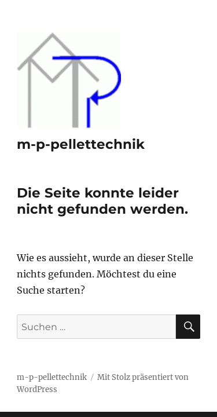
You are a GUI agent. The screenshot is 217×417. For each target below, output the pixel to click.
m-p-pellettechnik (81, 144)
